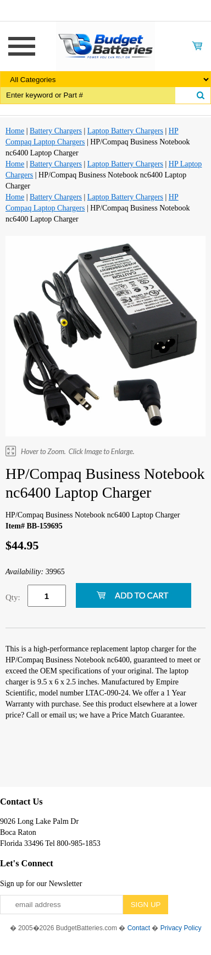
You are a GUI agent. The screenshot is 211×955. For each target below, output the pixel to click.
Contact (138, 928)
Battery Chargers (56, 131)
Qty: (12, 597)
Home (14, 131)
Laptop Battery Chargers (125, 131)
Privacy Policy (181, 928)
